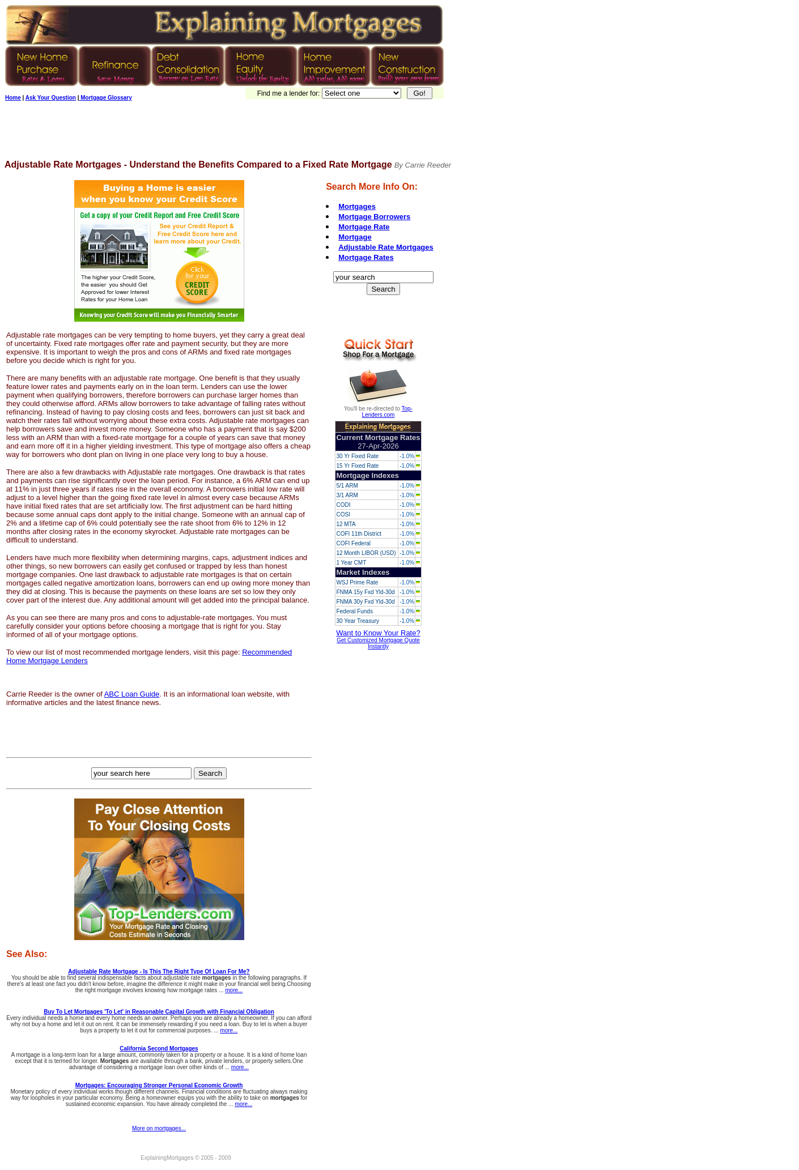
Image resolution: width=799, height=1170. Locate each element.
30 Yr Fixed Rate (357, 456)
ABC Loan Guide (132, 694)
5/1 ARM (347, 485)
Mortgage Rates (366, 257)
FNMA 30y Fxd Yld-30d (365, 602)
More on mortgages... (159, 1128)
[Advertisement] (211, 134)
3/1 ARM (347, 495)
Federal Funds (354, 611)
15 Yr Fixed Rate (357, 466)
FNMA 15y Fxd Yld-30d (365, 592)
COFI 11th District (358, 534)
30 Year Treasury (357, 621)
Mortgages (357, 206)
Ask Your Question (51, 98)
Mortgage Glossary (105, 98)
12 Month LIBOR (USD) (366, 553)
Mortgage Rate (363, 227)
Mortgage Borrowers (374, 216)
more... (234, 990)
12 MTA (345, 524)
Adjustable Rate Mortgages (386, 247)
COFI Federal (353, 543)
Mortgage (355, 237)
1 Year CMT (351, 563)
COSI (343, 514)
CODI (343, 505)
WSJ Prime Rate (357, 582)
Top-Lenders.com (387, 411)
